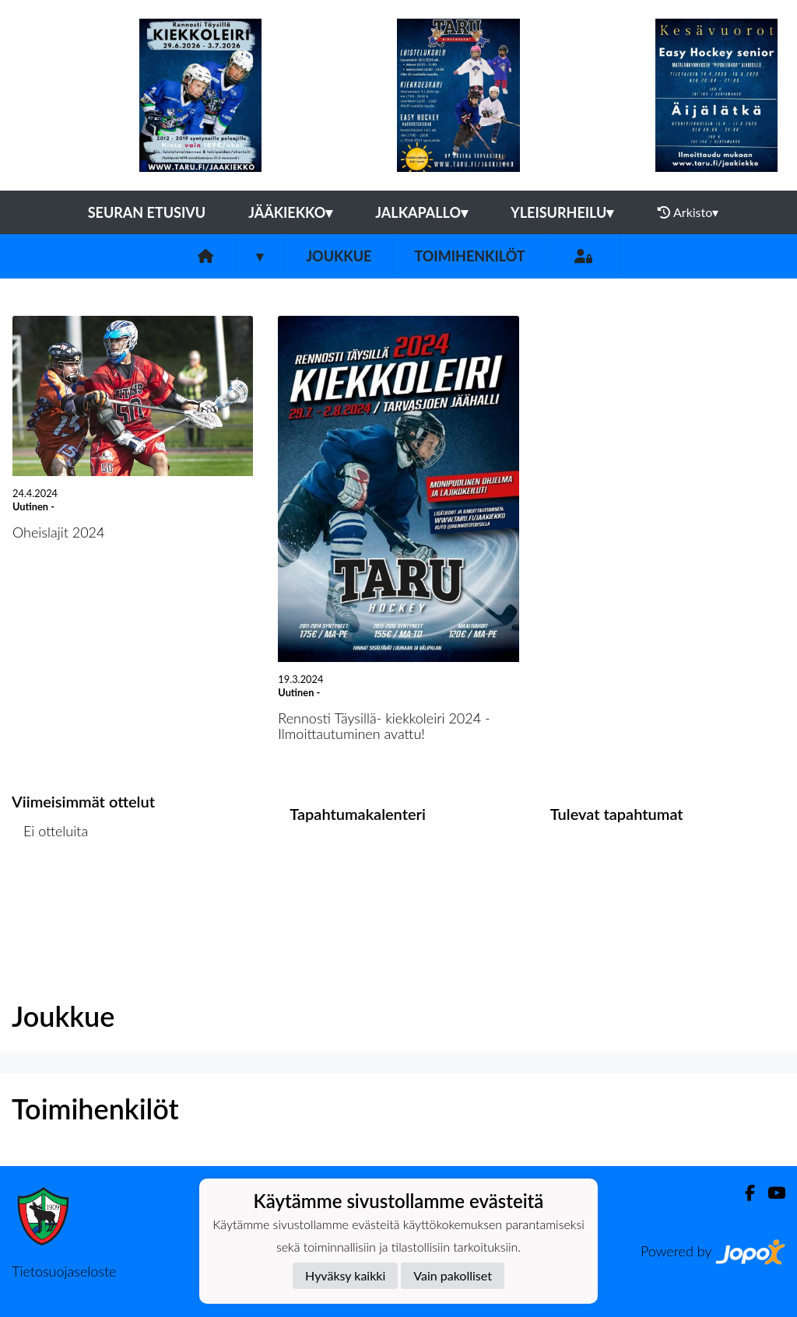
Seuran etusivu (147, 212)
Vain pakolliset (452, 1275)
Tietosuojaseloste (64, 1271)
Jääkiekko (290, 212)
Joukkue (338, 255)
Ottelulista (50, 891)
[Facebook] (743, 1193)
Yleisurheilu (562, 212)
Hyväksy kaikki (345, 1275)
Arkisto (688, 212)
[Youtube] (770, 1193)
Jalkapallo (421, 212)
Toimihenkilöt (469, 255)
